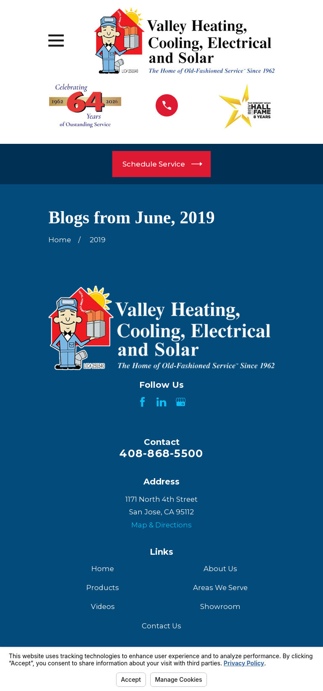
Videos (103, 606)
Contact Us (161, 626)
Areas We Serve (220, 587)
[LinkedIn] (161, 402)
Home (102, 568)
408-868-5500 (161, 453)
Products (102, 587)
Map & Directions (161, 525)
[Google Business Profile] (180, 402)
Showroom (220, 606)
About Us (220, 568)
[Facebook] (142, 402)
